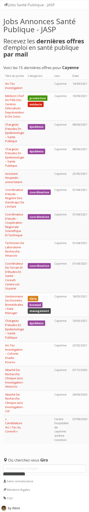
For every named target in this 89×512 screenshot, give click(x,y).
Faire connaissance (18, 481)
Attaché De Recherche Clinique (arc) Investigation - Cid (14, 402)
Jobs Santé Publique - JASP (29, 4)
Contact (10, 507)
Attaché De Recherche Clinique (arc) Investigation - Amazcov (14, 378)
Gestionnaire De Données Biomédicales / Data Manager (14, 304)
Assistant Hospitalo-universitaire (13, 178)
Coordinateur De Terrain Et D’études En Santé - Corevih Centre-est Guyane (14, 275)
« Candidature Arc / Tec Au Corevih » (13, 425)
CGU (8, 498)
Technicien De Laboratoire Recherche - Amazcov (14, 249)
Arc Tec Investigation (14, 86)
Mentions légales (16, 490)
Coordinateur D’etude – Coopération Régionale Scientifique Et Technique (14, 224)
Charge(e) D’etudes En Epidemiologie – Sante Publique (14, 132)
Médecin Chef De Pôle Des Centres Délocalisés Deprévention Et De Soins (14, 106)
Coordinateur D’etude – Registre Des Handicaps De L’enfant (14, 198)
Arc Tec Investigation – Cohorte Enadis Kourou (14, 353)
